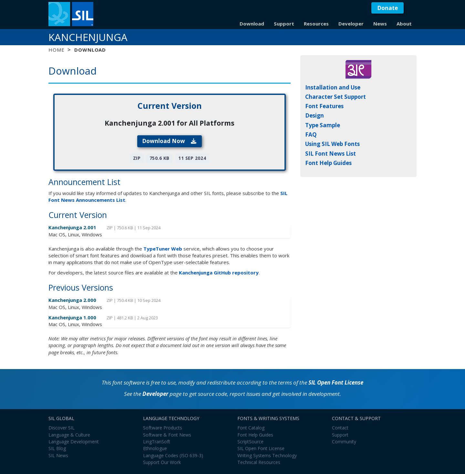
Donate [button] (387, 8)
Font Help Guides (328, 163)
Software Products (162, 428)
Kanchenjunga (88, 37)
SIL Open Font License (335, 382)
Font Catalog (250, 428)
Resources (316, 23)
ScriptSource (250, 441)
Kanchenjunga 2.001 (73, 227)
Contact (340, 428)
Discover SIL (61, 428)
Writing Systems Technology (267, 455)
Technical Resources (258, 462)
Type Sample (322, 125)
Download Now (169, 141)
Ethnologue (155, 448)
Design (314, 115)
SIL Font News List (330, 153)
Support (284, 23)
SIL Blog (57, 448)
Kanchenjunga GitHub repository (219, 272)
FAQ (311, 134)
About (404, 23)
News (380, 23)
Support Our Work (162, 462)
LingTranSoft (156, 441)
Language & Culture (69, 435)
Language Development (73, 441)
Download (252, 23)
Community (344, 441)
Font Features (324, 106)
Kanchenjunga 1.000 (73, 317)
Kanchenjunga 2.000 (73, 300)
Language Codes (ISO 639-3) (173, 455)
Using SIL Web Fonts (332, 144)
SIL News (58, 455)
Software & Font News (167, 435)
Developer (351, 23)
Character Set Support (335, 96)
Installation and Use (332, 87)
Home (56, 49)
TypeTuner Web (162, 248)
